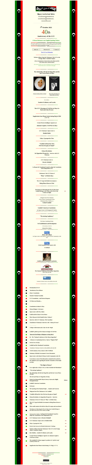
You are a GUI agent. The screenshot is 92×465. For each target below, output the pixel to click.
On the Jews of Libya (35, 342)
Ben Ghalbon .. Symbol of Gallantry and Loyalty (41, 432)
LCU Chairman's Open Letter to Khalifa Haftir (41, 420)
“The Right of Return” (46, 365)
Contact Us (56, 49)
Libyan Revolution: (47, 151)
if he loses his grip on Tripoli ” (47, 145)
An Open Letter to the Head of (47, 237)
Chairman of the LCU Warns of (47, 173)
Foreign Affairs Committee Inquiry (47, 58)
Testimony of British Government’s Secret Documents (42, 353)
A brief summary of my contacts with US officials (41, 350)
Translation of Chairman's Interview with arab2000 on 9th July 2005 (47, 281)
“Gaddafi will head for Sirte (46, 143)
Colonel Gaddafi (47, 202)
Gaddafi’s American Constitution (46, 208)
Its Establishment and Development (46, 223)
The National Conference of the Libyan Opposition (47, 271)
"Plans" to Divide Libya (47, 176)
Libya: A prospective (45, 138)
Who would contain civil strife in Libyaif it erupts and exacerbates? (46, 406)
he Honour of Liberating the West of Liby (45, 189)
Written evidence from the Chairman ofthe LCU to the (47, 57)
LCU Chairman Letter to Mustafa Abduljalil (40, 417)
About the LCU (47, 49)
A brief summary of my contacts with (47, 245)
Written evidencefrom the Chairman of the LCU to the (43, 428)
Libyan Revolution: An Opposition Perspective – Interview (43, 397)
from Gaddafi (52, 409)
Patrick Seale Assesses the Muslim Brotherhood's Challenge (42, 426)
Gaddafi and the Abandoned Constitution (47, 261)
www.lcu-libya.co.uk (46, 20)
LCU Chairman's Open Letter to (47, 130)
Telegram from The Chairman (46, 197)
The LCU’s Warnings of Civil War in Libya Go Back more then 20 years (47, 109)
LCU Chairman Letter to (47, 159)
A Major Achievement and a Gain (38, 327)
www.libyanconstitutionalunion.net (45, 18)
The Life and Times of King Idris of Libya (40, 376)
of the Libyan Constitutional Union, (47, 199)
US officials (47, 247)
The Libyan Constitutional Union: (46, 221)
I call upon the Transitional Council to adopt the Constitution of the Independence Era (46, 168)
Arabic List (36, 49)
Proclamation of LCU (35, 287)
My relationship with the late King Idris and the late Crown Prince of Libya (47, 72)
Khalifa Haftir (47, 133)
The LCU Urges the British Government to (40, 402)
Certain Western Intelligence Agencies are (47, 122)
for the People (49, 327)
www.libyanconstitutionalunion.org (46, 16)
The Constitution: (33, 325)
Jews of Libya (47, 235)
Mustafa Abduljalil (46, 162)
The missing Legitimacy (47, 216)
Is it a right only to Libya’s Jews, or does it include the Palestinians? (45, 367)
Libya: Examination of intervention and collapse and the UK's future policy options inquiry (46, 61)
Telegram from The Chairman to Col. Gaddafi (40, 391)
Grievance (32, 386)
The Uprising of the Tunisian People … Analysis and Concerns (44, 388)
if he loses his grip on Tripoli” (50, 394)
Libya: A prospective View (36, 423)
